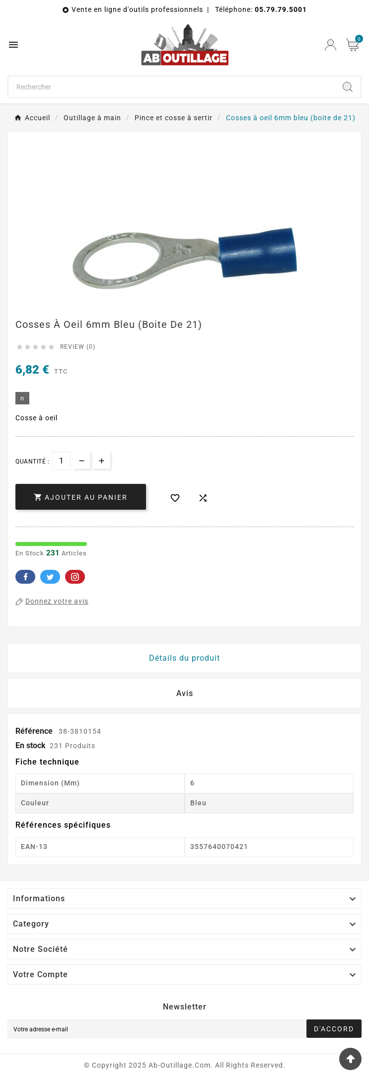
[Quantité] (61, 461)
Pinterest (75, 577)
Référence (35, 731)
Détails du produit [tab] (184, 658)
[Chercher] (171, 87)
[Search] (348, 86)
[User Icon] (330, 45)
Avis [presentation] (184, 693)
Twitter (50, 577)
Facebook (25, 577)
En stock (30, 745)
